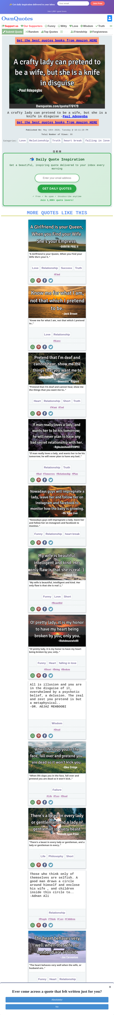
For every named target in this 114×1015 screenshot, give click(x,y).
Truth (101, 26)
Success (66, 278)
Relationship (39, 147)
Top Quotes (51, 31)
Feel (62, 417)
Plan (75, 484)
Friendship (80, 31)
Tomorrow (49, 484)
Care (60, 929)
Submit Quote (14, 31)
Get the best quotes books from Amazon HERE (57, 41)
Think (52, 929)
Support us (11, 26)
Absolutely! (56, 999)
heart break (73, 147)
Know (58, 351)
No (57, 1006)
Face (57, 806)
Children (70, 929)
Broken (66, 679)
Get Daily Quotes (57, 197)
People (43, 929)
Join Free (97, 3)
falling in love (97, 147)
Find (57, 284)
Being (57, 679)
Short (66, 411)
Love (75, 26)
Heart (37, 411)
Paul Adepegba (75, 119)
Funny (51, 26)
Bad (39, 484)
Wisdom (88, 26)
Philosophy (56, 866)
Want (54, 417)
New (65, 31)
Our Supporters (33, 26)
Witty (64, 26)
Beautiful (57, 613)
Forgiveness (99, 31)
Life (50, 806)
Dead (57, 740)
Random (33, 31)
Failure (57, 800)
